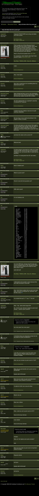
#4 (38, 72)
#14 (38, 163)
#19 (38, 203)
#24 (38, 313)
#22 (38, 298)
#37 (38, 455)
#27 (38, 353)
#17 (38, 187)
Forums (4, 24)
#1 (38, 31)
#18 (38, 195)
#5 (38, 81)
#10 (38, 123)
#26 (38, 343)
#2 (38, 43)
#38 (38, 462)
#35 (38, 427)
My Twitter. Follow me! (19, 40)
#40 (38, 478)
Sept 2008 (32, 53)
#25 (38, 326)
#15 (38, 170)
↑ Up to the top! (3, 491)
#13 (38, 147)
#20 (38, 271)
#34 (38, 418)
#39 (38, 470)
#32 (38, 402)
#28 (38, 368)
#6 (38, 91)
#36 (38, 436)
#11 (38, 132)
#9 (38, 115)
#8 (38, 108)
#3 (38, 63)
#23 (38, 306)
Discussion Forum (12, 24)
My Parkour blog (18, 39)
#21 (38, 289)
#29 (38, 376)
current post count (26, 57)
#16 (38, 178)
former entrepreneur (18, 69)
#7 (38, 98)
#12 (38, 140)
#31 (38, 394)
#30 (38, 386)
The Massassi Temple (30, 494)
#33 (38, 410)
